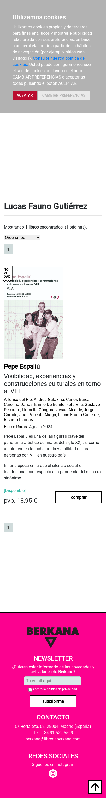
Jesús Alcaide (69, 409)
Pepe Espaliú (22, 366)
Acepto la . (55, 689)
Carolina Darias (18, 404)
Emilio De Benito (49, 404)
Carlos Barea (78, 399)
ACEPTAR (25, 95)
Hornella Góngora (38, 409)
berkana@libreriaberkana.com (53, 738)
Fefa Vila (74, 404)
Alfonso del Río (18, 399)
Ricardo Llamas (18, 419)
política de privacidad (62, 689)
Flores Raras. (16, 426)
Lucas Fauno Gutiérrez (78, 414)
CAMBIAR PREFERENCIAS (63, 95)
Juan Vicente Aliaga (37, 414)
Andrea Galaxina (49, 399)
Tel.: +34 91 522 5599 (53, 732)
